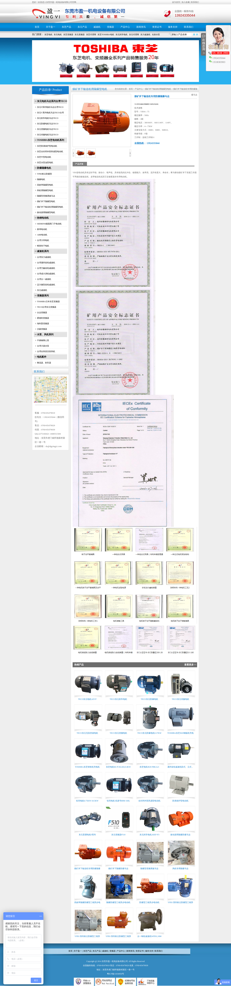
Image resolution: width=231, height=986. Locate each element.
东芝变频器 (68, 34)
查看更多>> (190, 664)
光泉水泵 (156, 34)
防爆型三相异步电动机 (149, 902)
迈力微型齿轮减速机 (46, 285)
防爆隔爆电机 (44, 168)
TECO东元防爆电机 (149, 699)
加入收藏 (186, 2)
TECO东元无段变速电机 (87, 733)
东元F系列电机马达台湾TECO (50, 107)
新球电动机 (42, 229)
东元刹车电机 (122, 34)
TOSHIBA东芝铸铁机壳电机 (87, 767)
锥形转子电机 (43, 246)
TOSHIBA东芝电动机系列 (50, 140)
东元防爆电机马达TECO (47, 123)
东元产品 (82, 27)
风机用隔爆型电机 (45, 190)
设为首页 (176, 2)
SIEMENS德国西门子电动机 (49, 224)
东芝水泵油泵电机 (45, 162)
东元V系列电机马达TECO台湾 (50, 112)
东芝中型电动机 (44, 157)
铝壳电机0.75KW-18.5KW (87, 801)
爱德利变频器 (43, 318)
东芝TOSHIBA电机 (105, 34)
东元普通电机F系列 (87, 834)
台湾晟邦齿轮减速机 (46, 262)
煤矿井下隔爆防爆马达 (118, 868)
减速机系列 (43, 251)
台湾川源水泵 (43, 346)
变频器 (110, 27)
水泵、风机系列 (45, 334)
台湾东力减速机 (44, 257)
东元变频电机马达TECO (47, 129)
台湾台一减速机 (44, 279)
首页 (37, 27)
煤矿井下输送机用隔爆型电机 (50, 207)
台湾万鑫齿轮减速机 (46, 268)
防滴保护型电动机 (180, 801)
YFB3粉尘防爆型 (44, 174)
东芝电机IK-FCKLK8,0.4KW (118, 767)
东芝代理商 (91, 34)
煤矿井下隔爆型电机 (46, 201)
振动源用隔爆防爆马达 (180, 834)
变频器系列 (43, 295)
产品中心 (125, 27)
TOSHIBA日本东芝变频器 (48, 301)
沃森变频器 (42, 329)
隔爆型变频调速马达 (46, 196)
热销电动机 (43, 218)
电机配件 (41, 357)
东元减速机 (42, 290)
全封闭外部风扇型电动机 (149, 801)
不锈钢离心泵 (43, 340)
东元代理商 (134, 34)
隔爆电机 (41, 179)
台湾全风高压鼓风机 (46, 351)
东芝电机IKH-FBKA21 (149, 767)
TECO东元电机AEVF (87, 699)
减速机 (96, 27)
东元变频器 (80, 34)
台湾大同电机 (43, 240)
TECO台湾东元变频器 (46, 307)
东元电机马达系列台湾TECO (52, 101)
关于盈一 (50, 27)
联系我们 (195, 2)
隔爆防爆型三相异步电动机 (118, 902)
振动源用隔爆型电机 (46, 212)
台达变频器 (42, 312)
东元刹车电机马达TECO (47, 118)
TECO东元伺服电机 (180, 699)
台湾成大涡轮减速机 (46, 273)
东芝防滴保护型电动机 (47, 146)
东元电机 (58, 34)
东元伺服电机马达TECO (47, 134)
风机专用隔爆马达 (180, 868)
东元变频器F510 (118, 834)
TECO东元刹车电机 (118, 699)
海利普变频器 (43, 323)
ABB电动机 (42, 235)
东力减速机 (145, 34)
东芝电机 (48, 34)
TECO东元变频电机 (118, 733)
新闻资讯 (141, 27)
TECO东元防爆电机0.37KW (149, 733)
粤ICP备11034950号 (115, 974)
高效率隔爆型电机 (45, 185)
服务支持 (172, 27)
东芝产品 (66, 27)
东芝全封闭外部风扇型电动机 (50, 151)
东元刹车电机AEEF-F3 (149, 834)
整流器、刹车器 (44, 363)
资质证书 (157, 27)
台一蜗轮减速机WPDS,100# (149, 936)
